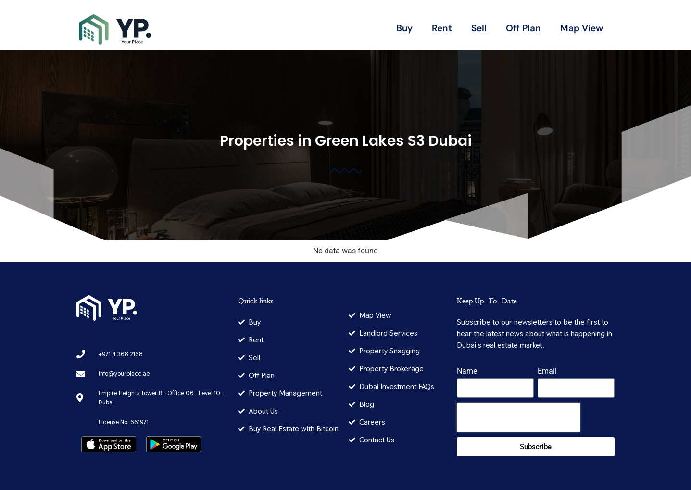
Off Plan (523, 28)
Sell (479, 28)
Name (467, 371)
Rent (442, 28)
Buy (404, 28)
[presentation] (518, 417)
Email (547, 371)
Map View (581, 28)
